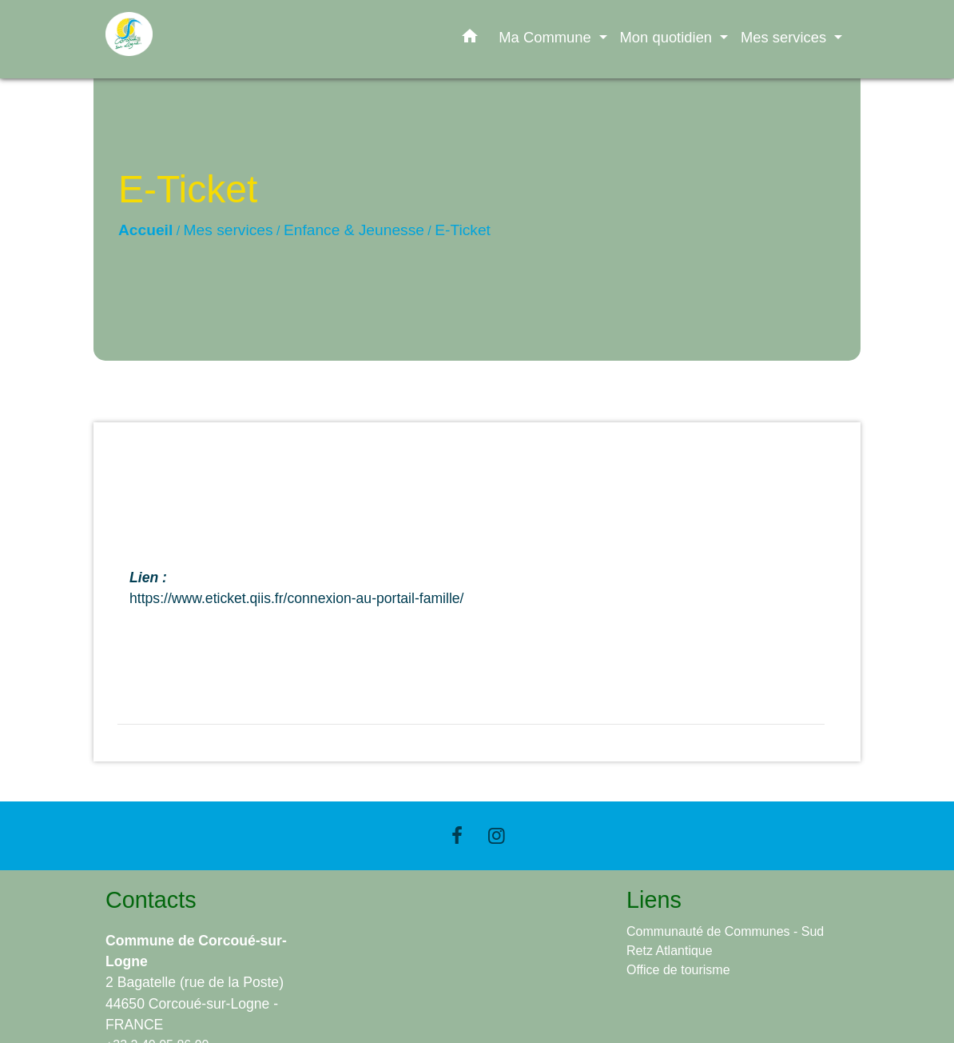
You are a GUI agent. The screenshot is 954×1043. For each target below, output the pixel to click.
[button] (469, 39)
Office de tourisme (678, 970)
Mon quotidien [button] (668, 37)
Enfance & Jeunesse (354, 230)
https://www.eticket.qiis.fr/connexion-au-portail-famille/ (296, 598)
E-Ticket (463, 230)
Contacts (151, 900)
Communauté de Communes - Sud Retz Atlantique (725, 941)
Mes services (228, 230)
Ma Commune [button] (547, 37)
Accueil (145, 230)
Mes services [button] (785, 37)
